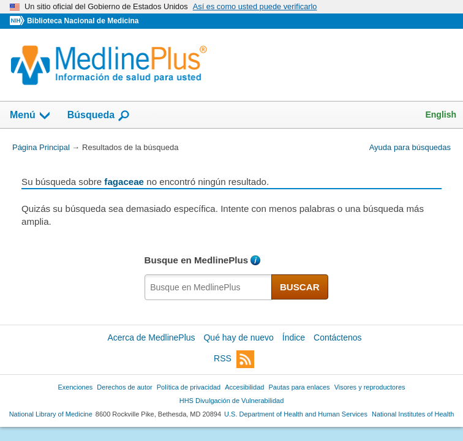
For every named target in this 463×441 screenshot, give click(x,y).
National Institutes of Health (413, 414)
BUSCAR (300, 287)
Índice (293, 337)
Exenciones (75, 387)
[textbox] (209, 287)
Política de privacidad (188, 387)
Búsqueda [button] (98, 116)
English (440, 114)
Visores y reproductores (369, 387)
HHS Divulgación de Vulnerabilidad (231, 400)
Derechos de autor (124, 387)
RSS (234, 359)
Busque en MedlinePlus (197, 260)
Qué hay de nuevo (238, 337)
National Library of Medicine (50, 414)
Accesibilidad (244, 387)
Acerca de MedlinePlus (151, 337)
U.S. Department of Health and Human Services (295, 414)
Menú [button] (30, 116)
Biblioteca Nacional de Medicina (82, 21)
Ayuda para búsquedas (410, 147)
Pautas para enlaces (298, 387)
